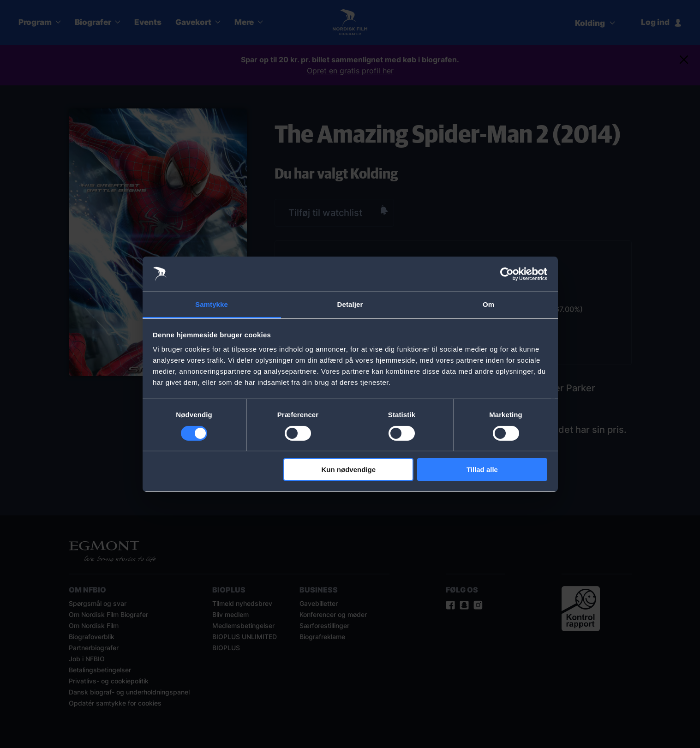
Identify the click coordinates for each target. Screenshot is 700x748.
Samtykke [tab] (211, 304)
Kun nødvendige (349, 469)
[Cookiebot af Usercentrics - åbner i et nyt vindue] (507, 274)
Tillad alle (482, 469)
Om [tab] (488, 304)
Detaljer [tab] (350, 304)
